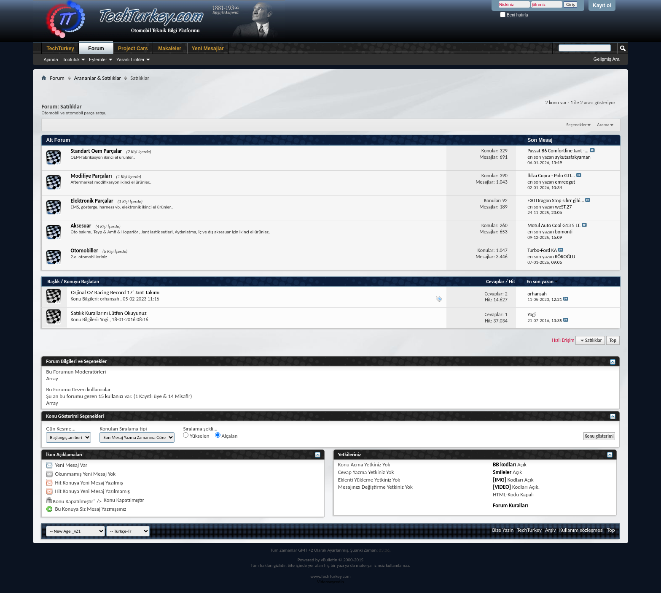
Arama (603, 124)
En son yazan (543, 281)
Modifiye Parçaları (91, 176)
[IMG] (499, 480)
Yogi (104, 319)
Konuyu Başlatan (81, 281)
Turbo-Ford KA (542, 250)
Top (613, 340)
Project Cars (133, 48)
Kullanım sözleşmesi (581, 530)
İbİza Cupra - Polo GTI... (551, 176)
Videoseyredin (330, 582)
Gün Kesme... (60, 428)
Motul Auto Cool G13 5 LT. (553, 225)
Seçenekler (576, 124)
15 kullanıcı (110, 396)
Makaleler (169, 48)
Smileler (502, 472)
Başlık (53, 281)
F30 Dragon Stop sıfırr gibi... (555, 200)
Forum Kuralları (510, 505)
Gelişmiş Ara (607, 59)
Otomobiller (84, 250)
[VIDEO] (502, 487)
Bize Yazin (502, 530)
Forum (96, 48)
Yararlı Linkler (130, 59)
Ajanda (50, 59)
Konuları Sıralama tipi (123, 428)
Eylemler (98, 59)
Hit (512, 281)
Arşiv (550, 530)
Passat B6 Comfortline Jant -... (557, 151)
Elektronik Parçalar (91, 201)
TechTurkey (60, 48)
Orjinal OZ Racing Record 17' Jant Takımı (115, 292)
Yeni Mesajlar (208, 48)
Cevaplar (495, 281)
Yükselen (196, 435)
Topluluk (71, 59)
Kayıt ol (602, 5)
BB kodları (504, 464)
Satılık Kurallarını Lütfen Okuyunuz (108, 313)
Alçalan (226, 435)
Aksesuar (80, 225)
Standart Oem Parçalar (96, 151)
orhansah (109, 299)
